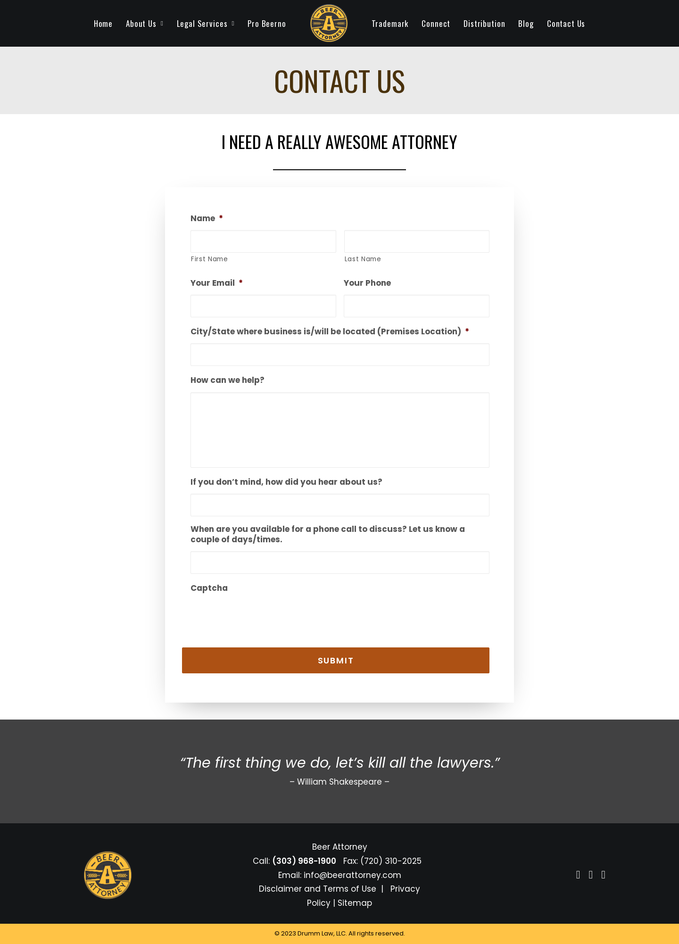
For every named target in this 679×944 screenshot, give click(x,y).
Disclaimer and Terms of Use (317, 888)
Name (206, 218)
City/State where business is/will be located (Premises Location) (329, 331)
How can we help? (227, 380)
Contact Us (566, 23)
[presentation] (262, 614)
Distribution (484, 23)
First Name (209, 259)
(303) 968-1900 (304, 861)
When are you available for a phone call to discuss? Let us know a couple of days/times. (327, 534)
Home (103, 23)
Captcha (209, 588)
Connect (436, 23)
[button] (578, 875)
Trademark (390, 23)
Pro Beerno (267, 23)
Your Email (216, 283)
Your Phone (367, 283)
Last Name (363, 259)
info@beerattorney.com (352, 875)
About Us (144, 23)
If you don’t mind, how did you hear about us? (286, 482)
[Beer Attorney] (329, 23)
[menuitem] (103, 23)
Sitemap (355, 903)
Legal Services (206, 23)
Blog (525, 23)
